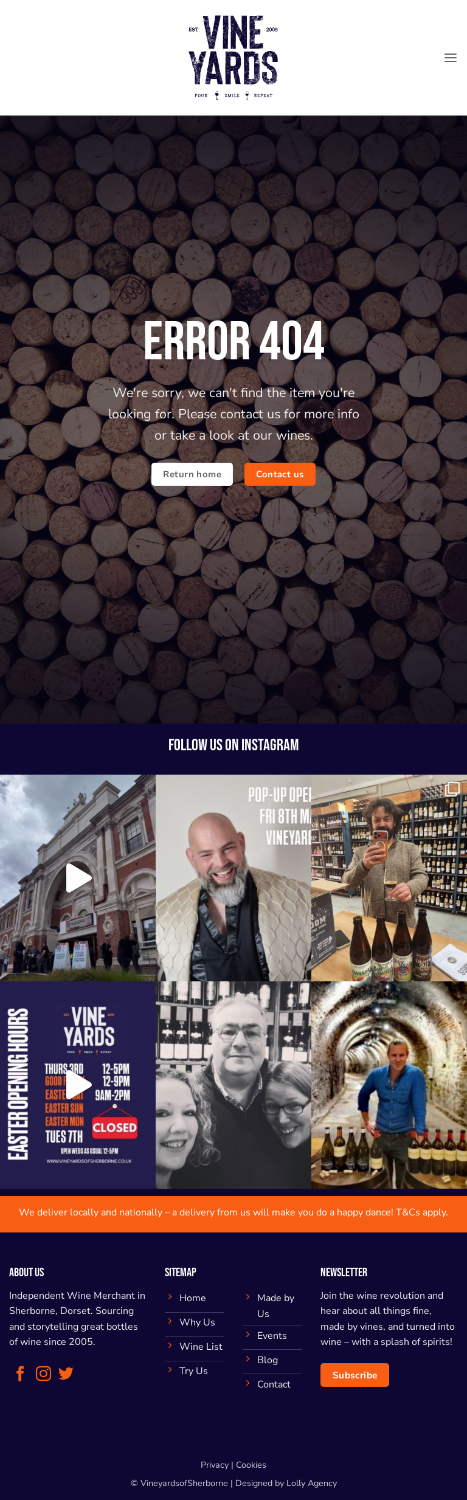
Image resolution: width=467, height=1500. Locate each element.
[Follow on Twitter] (66, 1374)
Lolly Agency (311, 1483)
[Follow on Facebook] (20, 1374)
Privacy (215, 1465)
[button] (450, 57)
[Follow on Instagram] (43, 1374)
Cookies (251, 1465)
